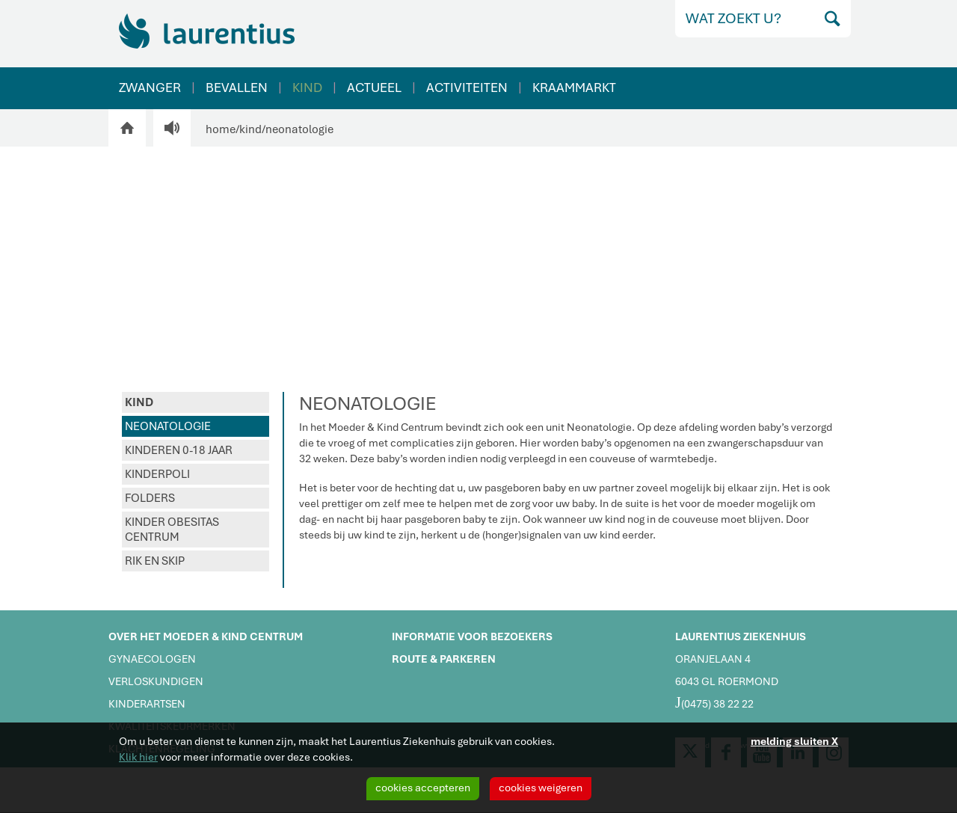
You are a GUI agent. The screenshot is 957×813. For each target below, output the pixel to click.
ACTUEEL (374, 87)
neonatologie (299, 129)
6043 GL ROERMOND (726, 681)
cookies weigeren (540, 787)
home (221, 129)
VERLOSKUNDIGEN (155, 681)
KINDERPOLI (157, 474)
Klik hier (138, 757)
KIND (307, 87)
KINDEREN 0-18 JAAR (179, 450)
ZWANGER (150, 87)
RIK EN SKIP (155, 560)
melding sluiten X (794, 741)
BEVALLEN (237, 87)
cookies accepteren (422, 787)
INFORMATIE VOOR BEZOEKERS (472, 636)
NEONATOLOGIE (168, 426)
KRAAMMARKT (574, 87)
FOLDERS (150, 498)
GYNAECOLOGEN (152, 659)
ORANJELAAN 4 (713, 659)
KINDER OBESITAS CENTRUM (172, 529)
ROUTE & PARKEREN (444, 659)
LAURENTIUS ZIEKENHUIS (740, 636)
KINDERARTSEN (146, 704)
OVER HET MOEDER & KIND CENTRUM (205, 636)
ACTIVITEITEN (467, 87)
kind (250, 129)
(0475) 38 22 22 (714, 702)
